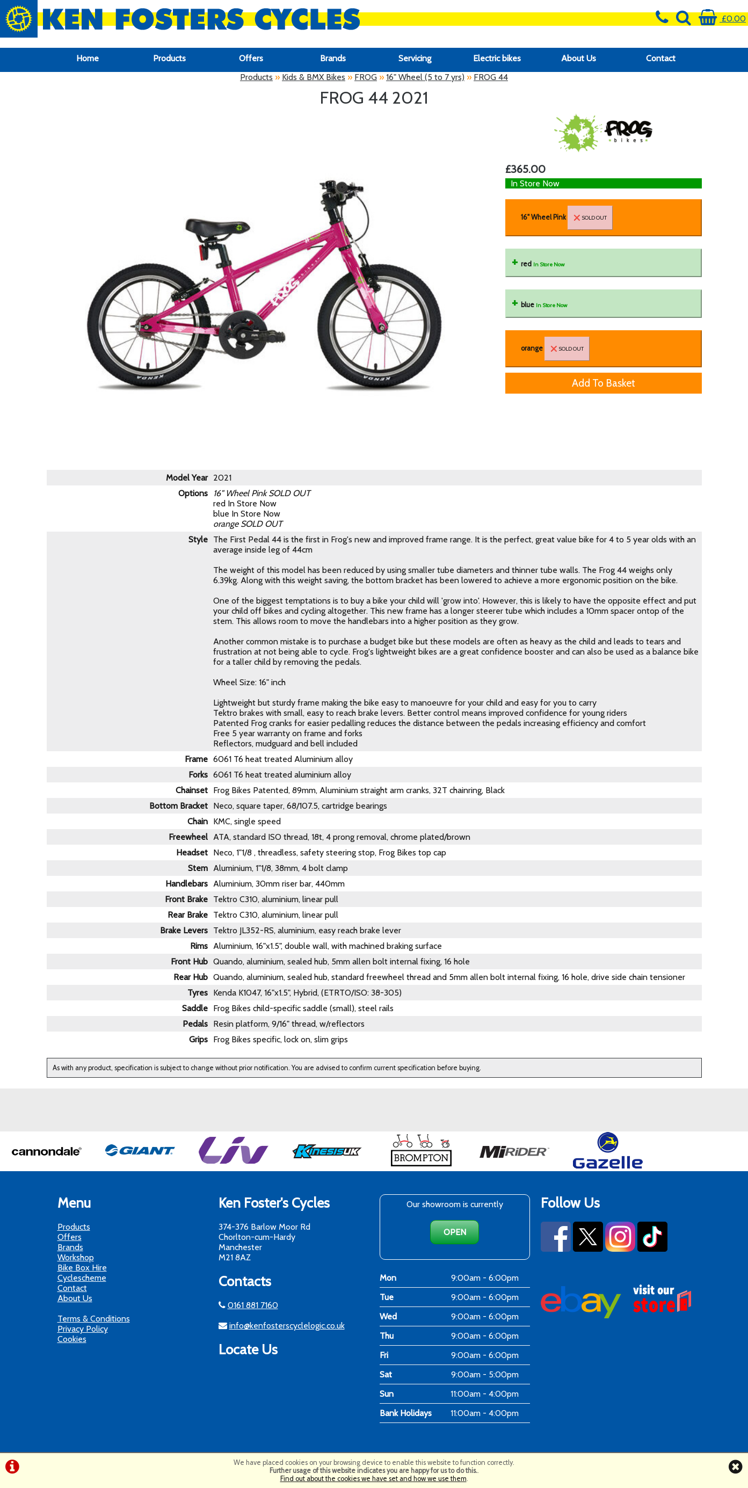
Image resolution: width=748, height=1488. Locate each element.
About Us (578, 58)
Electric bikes (497, 58)
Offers (251, 58)
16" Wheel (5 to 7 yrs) (425, 77)
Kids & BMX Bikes (313, 77)
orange (555, 349)
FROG (365, 77)
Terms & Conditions (93, 1318)
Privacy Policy (82, 1329)
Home (87, 58)
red (542, 264)
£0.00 (722, 18)
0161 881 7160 (253, 1305)
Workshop (75, 1257)
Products (169, 58)
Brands (333, 58)
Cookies (71, 1339)
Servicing (414, 58)
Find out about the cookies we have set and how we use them (373, 1479)
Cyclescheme (81, 1278)
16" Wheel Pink (567, 218)
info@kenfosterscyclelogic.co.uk (287, 1325)
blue (544, 305)
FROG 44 (491, 77)
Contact (661, 58)
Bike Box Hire (82, 1267)
